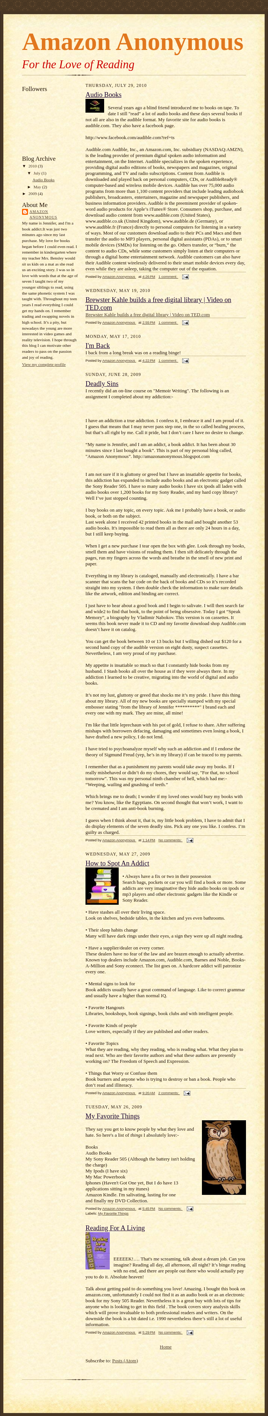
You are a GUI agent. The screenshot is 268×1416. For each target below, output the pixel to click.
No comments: (171, 840)
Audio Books (43, 180)
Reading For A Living (115, 1228)
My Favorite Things (112, 1116)
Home (166, 1347)
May (38, 187)
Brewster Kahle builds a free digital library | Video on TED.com (147, 314)
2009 (33, 193)
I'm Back (97, 345)
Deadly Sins (101, 383)
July (37, 173)
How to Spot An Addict (117, 863)
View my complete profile (44, 364)
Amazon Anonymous (43, 215)
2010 (33, 166)
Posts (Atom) (125, 1360)
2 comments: (169, 1093)
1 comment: (168, 276)
